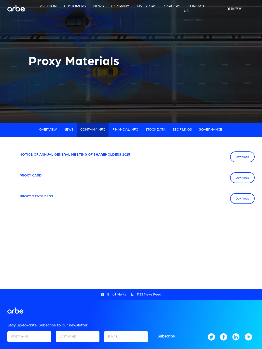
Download (245, 156)
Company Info (93, 129)
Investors (146, 6)
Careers (172, 6)
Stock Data (155, 129)
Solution (48, 6)
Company (120, 6)
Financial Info (125, 129)
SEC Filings (182, 129)
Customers (75, 6)
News (98, 6)
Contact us (194, 8)
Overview (48, 129)
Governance (210, 129)
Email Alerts (116, 294)
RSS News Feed (149, 294)
